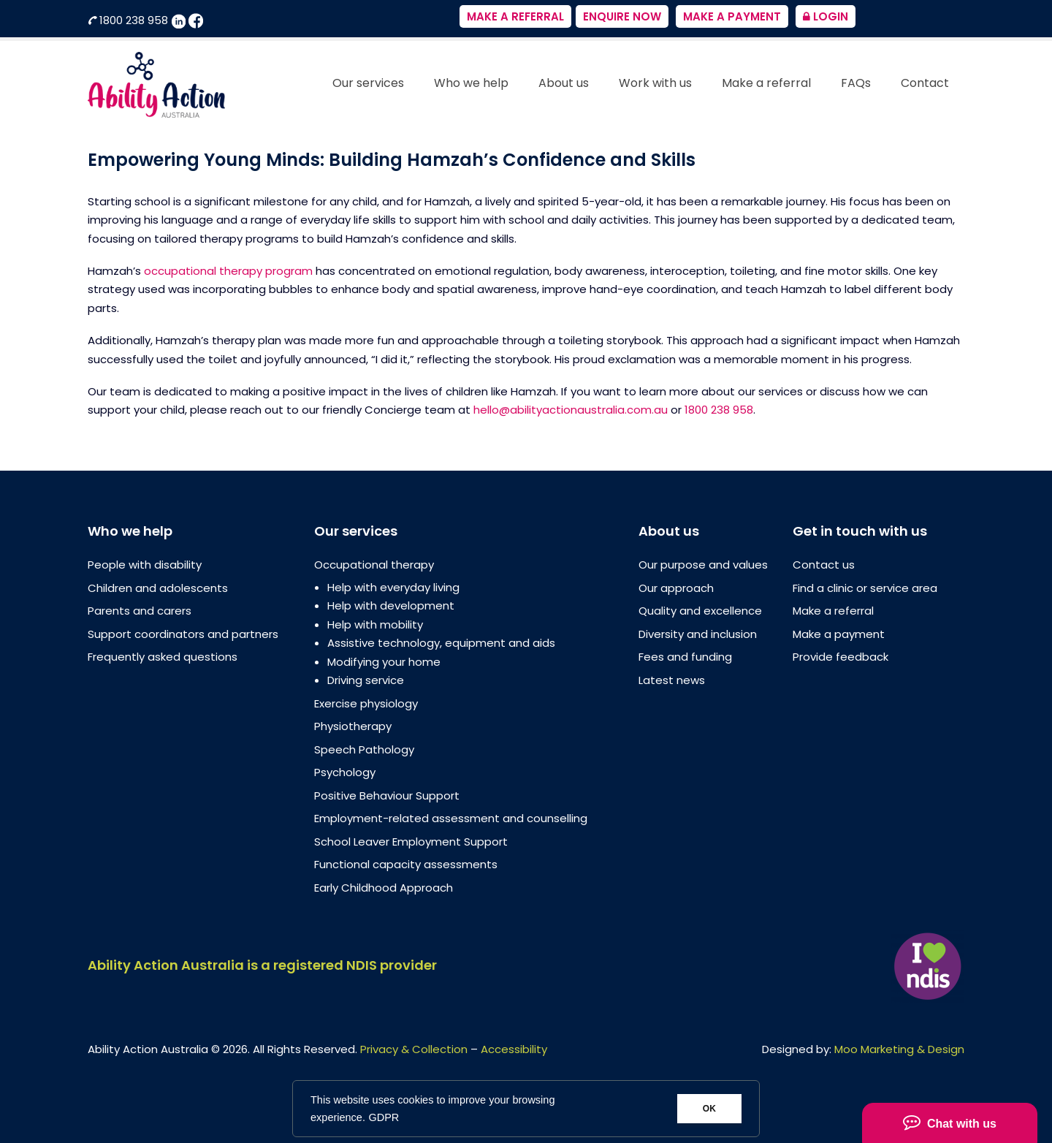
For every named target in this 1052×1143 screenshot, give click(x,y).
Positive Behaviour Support (387, 795)
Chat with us (949, 1121)
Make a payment (839, 634)
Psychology (345, 772)
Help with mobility (375, 624)
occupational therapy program (228, 270)
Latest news (672, 680)
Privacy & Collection (414, 1049)
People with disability (145, 564)
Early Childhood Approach (383, 887)
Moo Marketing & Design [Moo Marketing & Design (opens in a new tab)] (899, 1049)
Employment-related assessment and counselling (450, 818)
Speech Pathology (364, 749)
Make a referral (833, 610)
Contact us (824, 564)
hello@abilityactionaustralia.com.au (570, 409)
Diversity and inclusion (698, 634)
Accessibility (514, 1049)
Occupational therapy (374, 564)
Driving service (365, 680)
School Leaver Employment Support (411, 841)
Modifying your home (384, 661)
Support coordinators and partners (183, 634)
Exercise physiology (366, 703)
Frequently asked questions (162, 656)
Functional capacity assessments (406, 864)
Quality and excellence (700, 610)
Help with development (390, 605)
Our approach (676, 588)
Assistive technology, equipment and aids (441, 642)
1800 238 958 (129, 20)
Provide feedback (840, 656)
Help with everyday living (393, 587)
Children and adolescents (158, 588)
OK (709, 1109)
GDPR (383, 1117)
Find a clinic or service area (865, 588)
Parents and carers (139, 610)
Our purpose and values (703, 564)
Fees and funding (685, 656)
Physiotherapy (353, 726)
